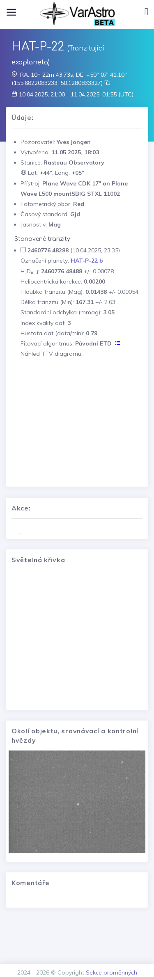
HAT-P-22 (37, 46)
